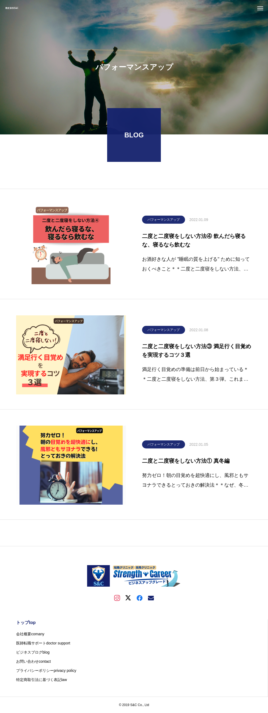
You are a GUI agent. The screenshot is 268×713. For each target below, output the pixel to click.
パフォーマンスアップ (163, 221)
